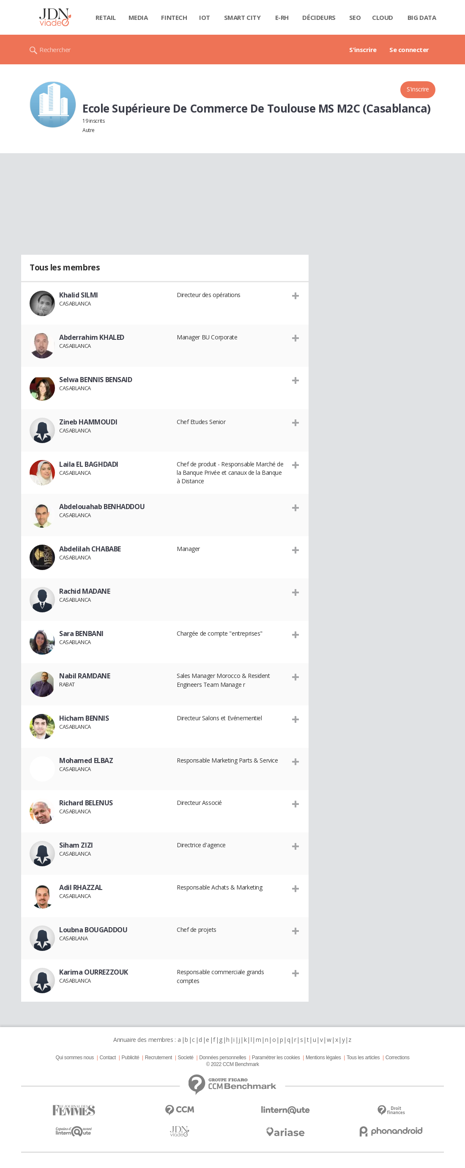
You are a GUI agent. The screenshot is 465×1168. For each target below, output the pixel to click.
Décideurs (318, 17)
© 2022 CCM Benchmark (232, 1064)
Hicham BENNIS (84, 718)
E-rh (282, 17)
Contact (108, 1058)
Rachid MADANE (84, 591)
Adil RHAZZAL (81, 887)
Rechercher (55, 49)
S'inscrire (363, 49)
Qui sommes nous (74, 1058)
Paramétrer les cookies (276, 1058)
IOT (204, 17)
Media (138, 17)
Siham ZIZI (76, 845)
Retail (105, 17)
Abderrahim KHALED (91, 337)
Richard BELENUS (86, 802)
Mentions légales (323, 1058)
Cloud (382, 17)
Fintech (174, 17)
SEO (355, 17)
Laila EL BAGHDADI (88, 464)
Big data (422, 17)
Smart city (242, 17)
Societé (185, 1058)
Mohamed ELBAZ (86, 760)
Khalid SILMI (78, 295)
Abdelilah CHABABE (90, 549)
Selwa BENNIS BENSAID (95, 379)
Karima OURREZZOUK (93, 972)
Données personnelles (222, 1058)
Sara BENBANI (81, 633)
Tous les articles (363, 1058)
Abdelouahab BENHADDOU (102, 506)
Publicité (131, 1058)
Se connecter (409, 49)
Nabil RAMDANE (84, 675)
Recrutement (158, 1058)
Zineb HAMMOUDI (88, 422)
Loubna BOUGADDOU (93, 929)
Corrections (398, 1058)
